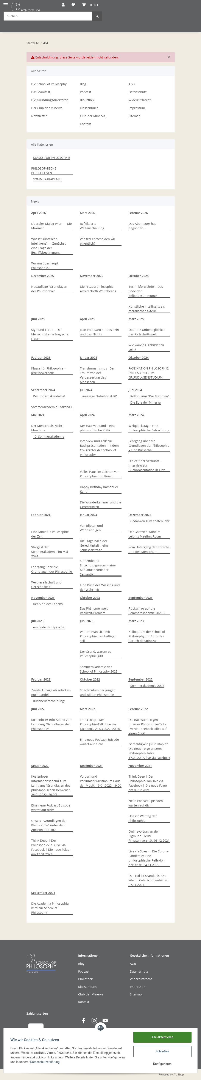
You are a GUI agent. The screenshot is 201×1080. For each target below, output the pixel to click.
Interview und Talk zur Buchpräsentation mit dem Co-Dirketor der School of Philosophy (99, 448)
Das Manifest (40, 92)
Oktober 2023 (90, 598)
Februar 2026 (138, 213)
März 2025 (136, 319)
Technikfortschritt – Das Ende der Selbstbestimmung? (146, 291)
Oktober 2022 (90, 679)
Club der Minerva (92, 116)
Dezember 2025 (42, 276)
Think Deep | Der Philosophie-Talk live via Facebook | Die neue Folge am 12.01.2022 (50, 847)
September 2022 (141, 679)
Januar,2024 (88, 515)
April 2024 (87, 415)
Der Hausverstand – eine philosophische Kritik (97, 428)
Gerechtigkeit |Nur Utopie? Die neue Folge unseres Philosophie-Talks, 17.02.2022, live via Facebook (149, 751)
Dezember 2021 (91, 766)
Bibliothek (87, 100)
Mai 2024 (37, 415)
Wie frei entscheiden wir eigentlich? (97, 241)
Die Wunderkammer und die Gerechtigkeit (100, 504)
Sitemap (134, 116)
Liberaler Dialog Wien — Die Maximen (51, 226)
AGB (132, 84)
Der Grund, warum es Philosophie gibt (95, 653)
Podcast (85, 92)
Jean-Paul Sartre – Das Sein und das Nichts (99, 332)
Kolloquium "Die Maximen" (149, 396)
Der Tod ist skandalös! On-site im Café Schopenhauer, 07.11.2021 (148, 880)
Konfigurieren (162, 1064)
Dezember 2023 (140, 515)
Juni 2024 (135, 390)
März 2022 (87, 709)
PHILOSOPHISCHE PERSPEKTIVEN (43, 170)
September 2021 (43, 893)
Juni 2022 (38, 709)
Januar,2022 (39, 766)
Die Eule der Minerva (145, 402)
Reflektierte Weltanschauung (92, 226)
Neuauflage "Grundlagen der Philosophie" (49, 289)
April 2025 (87, 319)
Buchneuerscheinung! (49, 701)
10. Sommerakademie (48, 436)
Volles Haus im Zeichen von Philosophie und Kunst (99, 474)
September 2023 (141, 598)
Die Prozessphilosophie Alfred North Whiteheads (98, 289)
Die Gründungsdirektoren (49, 100)
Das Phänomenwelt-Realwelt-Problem (94, 610)
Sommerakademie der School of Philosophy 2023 (98, 669)
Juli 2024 (86, 390)
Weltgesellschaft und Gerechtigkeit (46, 584)
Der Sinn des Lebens (48, 604)
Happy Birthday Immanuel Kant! (99, 489)
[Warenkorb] (90, 4)
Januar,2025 (88, 357)
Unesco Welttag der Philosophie (143, 818)
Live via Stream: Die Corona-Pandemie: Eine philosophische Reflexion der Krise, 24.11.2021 (149, 858)
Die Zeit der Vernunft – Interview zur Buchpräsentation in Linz (147, 465)
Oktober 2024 (139, 357)
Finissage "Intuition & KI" (99, 396)
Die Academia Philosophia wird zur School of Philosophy (50, 908)
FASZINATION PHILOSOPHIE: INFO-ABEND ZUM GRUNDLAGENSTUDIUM (149, 372)
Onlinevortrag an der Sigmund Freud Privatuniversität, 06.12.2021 (149, 836)
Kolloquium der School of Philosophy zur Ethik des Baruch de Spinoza (147, 636)
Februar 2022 (138, 709)
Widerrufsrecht (140, 100)
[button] (63, 4)
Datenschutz (138, 92)
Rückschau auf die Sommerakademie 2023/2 (147, 610)
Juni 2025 (38, 319)
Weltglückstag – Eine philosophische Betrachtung (149, 428)
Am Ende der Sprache (48, 627)
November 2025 (91, 276)
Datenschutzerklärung (45, 1062)
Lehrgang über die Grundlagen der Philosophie (51, 569)
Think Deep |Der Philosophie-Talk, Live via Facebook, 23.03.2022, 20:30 (100, 724)
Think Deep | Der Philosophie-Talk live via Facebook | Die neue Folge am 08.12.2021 (148, 783)
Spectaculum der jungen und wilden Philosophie (97, 692)
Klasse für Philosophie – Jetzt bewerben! (48, 370)
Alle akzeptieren (162, 1037)
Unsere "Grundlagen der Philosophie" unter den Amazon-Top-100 (49, 825)
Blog (83, 84)
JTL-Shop (178, 1074)
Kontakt (85, 124)
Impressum (137, 108)
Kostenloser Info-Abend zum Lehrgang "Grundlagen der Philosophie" (51, 724)
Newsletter (39, 116)
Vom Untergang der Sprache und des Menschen (149, 549)
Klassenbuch (89, 108)
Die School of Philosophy (49, 84)
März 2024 (136, 415)
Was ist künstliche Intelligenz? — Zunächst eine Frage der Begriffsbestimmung (48, 246)
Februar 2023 (40, 679)
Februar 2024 (40, 515)
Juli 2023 (37, 621)
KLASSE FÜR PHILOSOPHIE (51, 158)
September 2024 (43, 390)
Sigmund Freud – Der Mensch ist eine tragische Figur (49, 334)
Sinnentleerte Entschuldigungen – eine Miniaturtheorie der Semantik (98, 567)
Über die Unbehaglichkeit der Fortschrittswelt (147, 332)
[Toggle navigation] (5, 3)
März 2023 (136, 621)
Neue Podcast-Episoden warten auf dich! (146, 803)
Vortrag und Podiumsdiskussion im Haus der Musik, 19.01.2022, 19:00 (100, 781)
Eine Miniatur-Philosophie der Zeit (50, 534)
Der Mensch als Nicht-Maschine (47, 428)
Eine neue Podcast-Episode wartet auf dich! (99, 741)
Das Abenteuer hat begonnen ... (142, 226)
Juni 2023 (86, 621)
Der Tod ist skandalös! (49, 396)
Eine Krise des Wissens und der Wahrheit (100, 587)
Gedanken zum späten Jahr (150, 521)
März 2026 (87, 213)
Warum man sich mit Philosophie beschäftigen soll (98, 636)
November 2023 (43, 598)
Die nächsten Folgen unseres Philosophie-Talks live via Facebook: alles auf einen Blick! (148, 726)
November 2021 (140, 766)
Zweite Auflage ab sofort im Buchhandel (51, 692)
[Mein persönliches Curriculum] (73, 4)
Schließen (162, 1051)
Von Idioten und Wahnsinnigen (91, 527)
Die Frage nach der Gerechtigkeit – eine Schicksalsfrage (94, 545)
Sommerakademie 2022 (147, 686)
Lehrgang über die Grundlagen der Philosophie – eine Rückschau (149, 445)
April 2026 (38, 213)
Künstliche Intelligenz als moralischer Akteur (147, 308)
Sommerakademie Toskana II (52, 407)
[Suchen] (47, 16)
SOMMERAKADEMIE (47, 179)
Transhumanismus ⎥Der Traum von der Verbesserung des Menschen (97, 375)
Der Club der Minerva (46, 108)
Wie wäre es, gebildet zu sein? (146, 347)
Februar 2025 (40, 357)
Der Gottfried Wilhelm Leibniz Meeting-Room (145, 534)
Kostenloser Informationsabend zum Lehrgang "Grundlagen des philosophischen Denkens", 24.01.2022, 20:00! (51, 785)
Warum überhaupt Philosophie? (44, 265)
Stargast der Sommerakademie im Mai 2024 (49, 551)
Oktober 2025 (139, 276)
